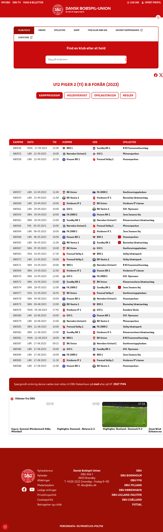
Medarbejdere (45, 485)
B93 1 (70, 148)
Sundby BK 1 (103, 148)
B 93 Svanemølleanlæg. (136, 148)
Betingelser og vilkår (49, 504)
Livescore (25, 37)
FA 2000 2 (102, 192)
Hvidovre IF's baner (133, 203)
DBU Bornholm (131, 475)
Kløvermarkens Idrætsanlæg (138, 220)
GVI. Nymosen (130, 209)
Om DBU (5, 3)
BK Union (72, 192)
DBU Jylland (133, 485)
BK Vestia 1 (73, 198)
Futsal (137, 504)
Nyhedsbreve (45, 470)
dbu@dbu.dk (88, 485)
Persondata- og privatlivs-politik (81, 526)
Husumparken (130, 159)
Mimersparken (131, 154)
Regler (128, 95)
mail (96, 384)
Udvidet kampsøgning (129, 30)
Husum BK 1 (73, 159)
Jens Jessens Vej (132, 215)
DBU (139, 470)
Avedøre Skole (131, 310)
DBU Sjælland (132, 500)
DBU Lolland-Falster (127, 495)
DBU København (130, 490)
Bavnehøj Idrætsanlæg (135, 198)
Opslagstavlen (105, 95)
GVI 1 (100, 154)
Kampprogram (49, 95)
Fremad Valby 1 (105, 159)
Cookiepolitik (45, 500)
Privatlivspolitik (46, 495)
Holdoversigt (77, 95)
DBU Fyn (136, 480)
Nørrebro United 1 (76, 154)
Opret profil (151, 2)
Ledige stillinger (47, 490)
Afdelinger (43, 480)
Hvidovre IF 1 (104, 198)
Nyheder (42, 475)
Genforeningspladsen (134, 192)
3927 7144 (119, 384)
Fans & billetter (33, 3)
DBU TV (17, 3)
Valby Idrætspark (132, 254)
